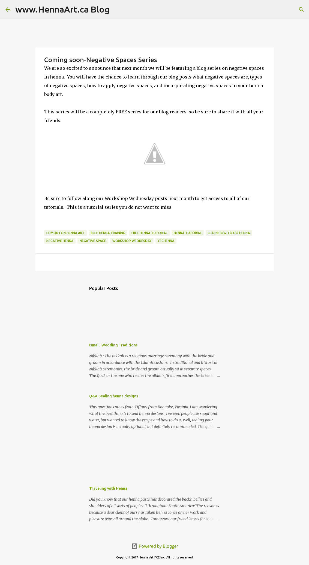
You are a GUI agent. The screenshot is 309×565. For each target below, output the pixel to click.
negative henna (59, 241)
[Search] (117, 9)
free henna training (108, 233)
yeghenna (166, 241)
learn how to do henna (229, 233)
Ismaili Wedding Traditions (113, 345)
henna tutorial (188, 233)
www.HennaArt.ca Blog (62, 9)
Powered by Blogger (154, 546)
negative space (93, 241)
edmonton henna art (65, 233)
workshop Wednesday (131, 241)
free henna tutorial (149, 233)
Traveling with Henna (108, 488)
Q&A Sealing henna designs (113, 396)
